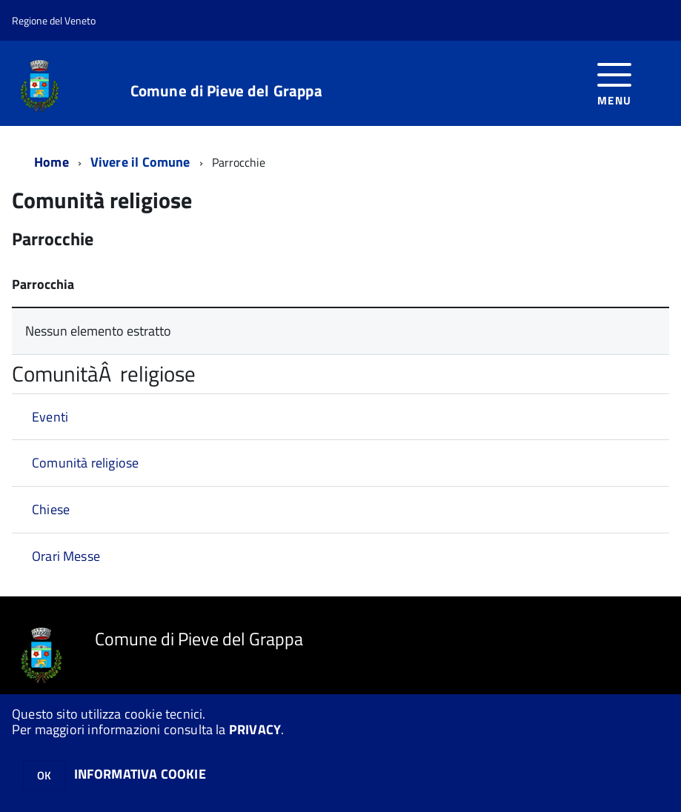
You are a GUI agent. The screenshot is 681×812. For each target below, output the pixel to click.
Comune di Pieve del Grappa (226, 91)
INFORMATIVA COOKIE (140, 774)
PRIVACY (255, 729)
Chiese (51, 509)
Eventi (50, 417)
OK (44, 775)
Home (51, 162)
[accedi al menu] (614, 82)
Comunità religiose (85, 463)
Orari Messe (66, 556)
